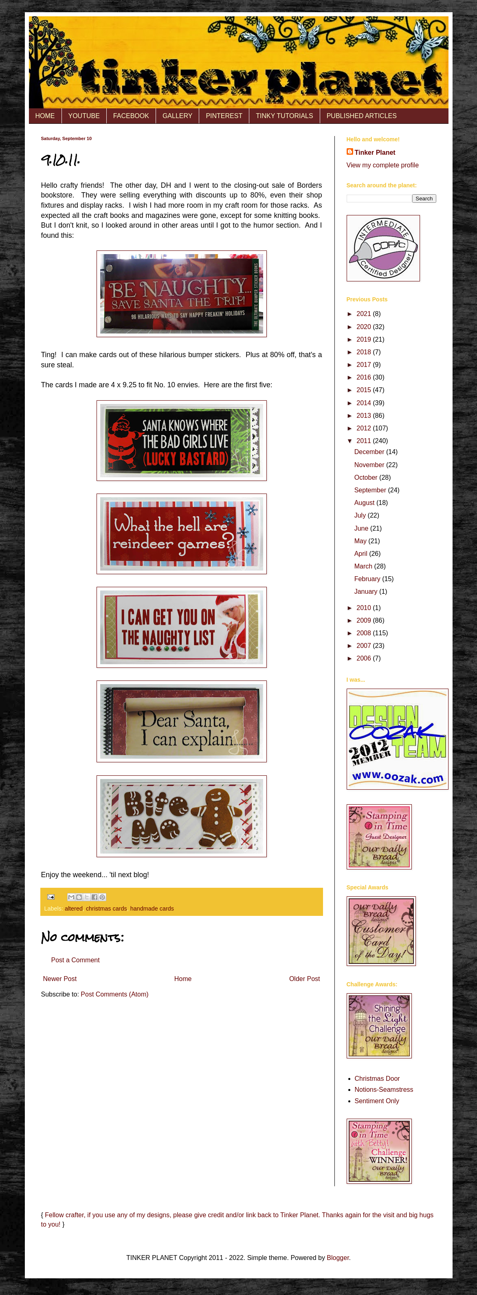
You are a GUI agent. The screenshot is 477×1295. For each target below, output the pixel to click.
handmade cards (152, 908)
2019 (364, 339)
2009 (364, 620)
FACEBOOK (131, 115)
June (362, 528)
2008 (364, 633)
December (370, 451)
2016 (364, 377)
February (368, 578)
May (361, 541)
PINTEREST (224, 115)
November (370, 464)
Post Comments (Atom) (114, 994)
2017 (364, 364)
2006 (364, 658)
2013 (364, 415)
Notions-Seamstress (384, 1089)
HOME (45, 115)
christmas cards (106, 908)
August (365, 502)
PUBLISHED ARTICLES (362, 115)
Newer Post (60, 978)
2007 (364, 645)
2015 (364, 389)
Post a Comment (75, 960)
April (361, 553)
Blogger (338, 1257)
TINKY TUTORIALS (284, 115)
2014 (364, 402)
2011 (364, 440)
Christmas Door (377, 1078)
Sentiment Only (377, 1100)
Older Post (304, 978)
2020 (364, 326)
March (364, 566)
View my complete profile (383, 165)
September (371, 490)
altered (74, 908)
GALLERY (178, 115)
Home (183, 978)
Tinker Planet (375, 152)
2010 (364, 607)
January (366, 591)
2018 (364, 352)
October (366, 477)
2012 (364, 428)
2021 (364, 313)
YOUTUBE (84, 115)
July (361, 515)
